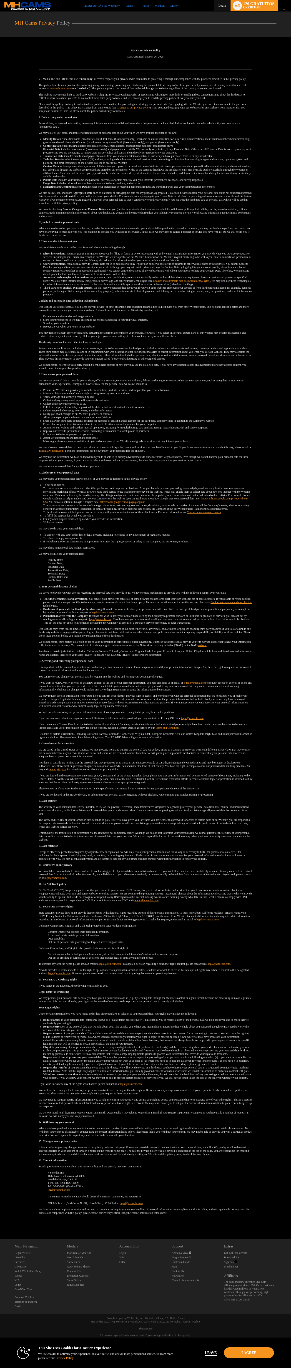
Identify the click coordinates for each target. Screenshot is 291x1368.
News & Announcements (185, 1280)
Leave (209, 1353)
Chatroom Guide (181, 1262)
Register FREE (23, 1253)
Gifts (122, 1262)
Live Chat (20, 1257)
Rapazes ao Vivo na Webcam (100, 5)
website (202, 645)
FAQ (174, 1266)
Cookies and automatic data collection (231, 602)
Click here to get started (237, 1299)
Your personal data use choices (204, 512)
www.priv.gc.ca (57, 769)
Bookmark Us (231, 1257)
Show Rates (73, 1262)
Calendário (21, 1266)
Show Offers (74, 1280)
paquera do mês (75, 1284)
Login (222, 5)
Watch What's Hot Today (28, 1271)
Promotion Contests (77, 1275)
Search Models (75, 1257)
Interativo (20, 1262)
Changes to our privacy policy (133, 107)
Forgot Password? (181, 1257)
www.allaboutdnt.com (146, 900)
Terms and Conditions (167, 727)
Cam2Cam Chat (23, 1289)
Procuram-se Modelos (79, 1253)
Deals (18, 1306)
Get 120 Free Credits (235, 1253)
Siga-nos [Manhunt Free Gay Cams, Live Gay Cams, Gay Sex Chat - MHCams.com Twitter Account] (230, 1262)
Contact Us (178, 1271)
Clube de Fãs (74, 1271)
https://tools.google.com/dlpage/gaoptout (122, 502)
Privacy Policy (63, 1358)
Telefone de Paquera (26, 1301)
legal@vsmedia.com (52, 450)
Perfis (145, 5)
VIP (17, 1280)
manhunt (160, 5)
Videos (129, 5)
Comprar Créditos (24, 1297)
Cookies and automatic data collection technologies (181, 280)
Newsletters (178, 1275)
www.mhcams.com (60, 88)
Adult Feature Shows (78, 1266)
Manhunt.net (231, 1266)
